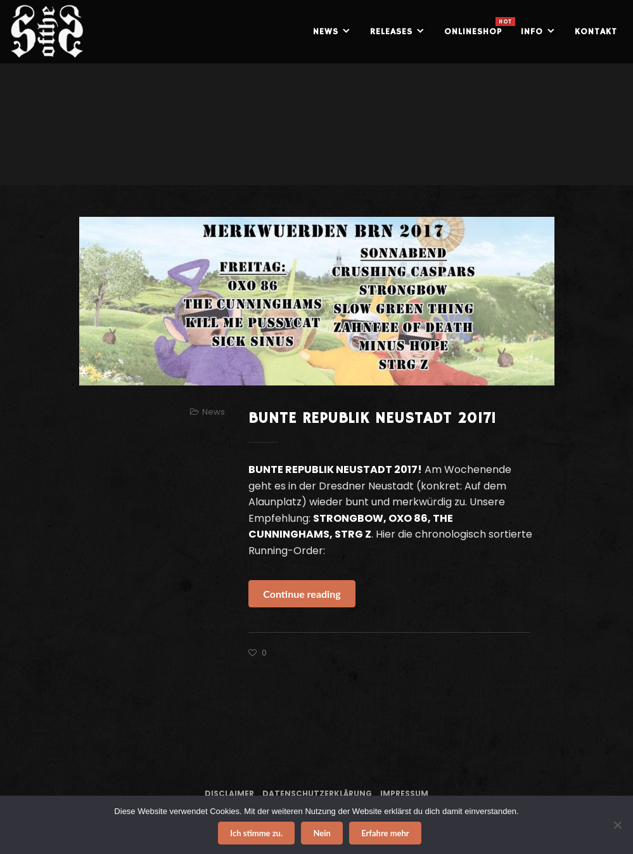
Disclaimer (229, 793)
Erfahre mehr (385, 833)
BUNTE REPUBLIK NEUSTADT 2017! (372, 418)
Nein (321, 833)
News (213, 412)
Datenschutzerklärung (317, 793)
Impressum (404, 793)
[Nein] (617, 824)
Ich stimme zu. (256, 833)
